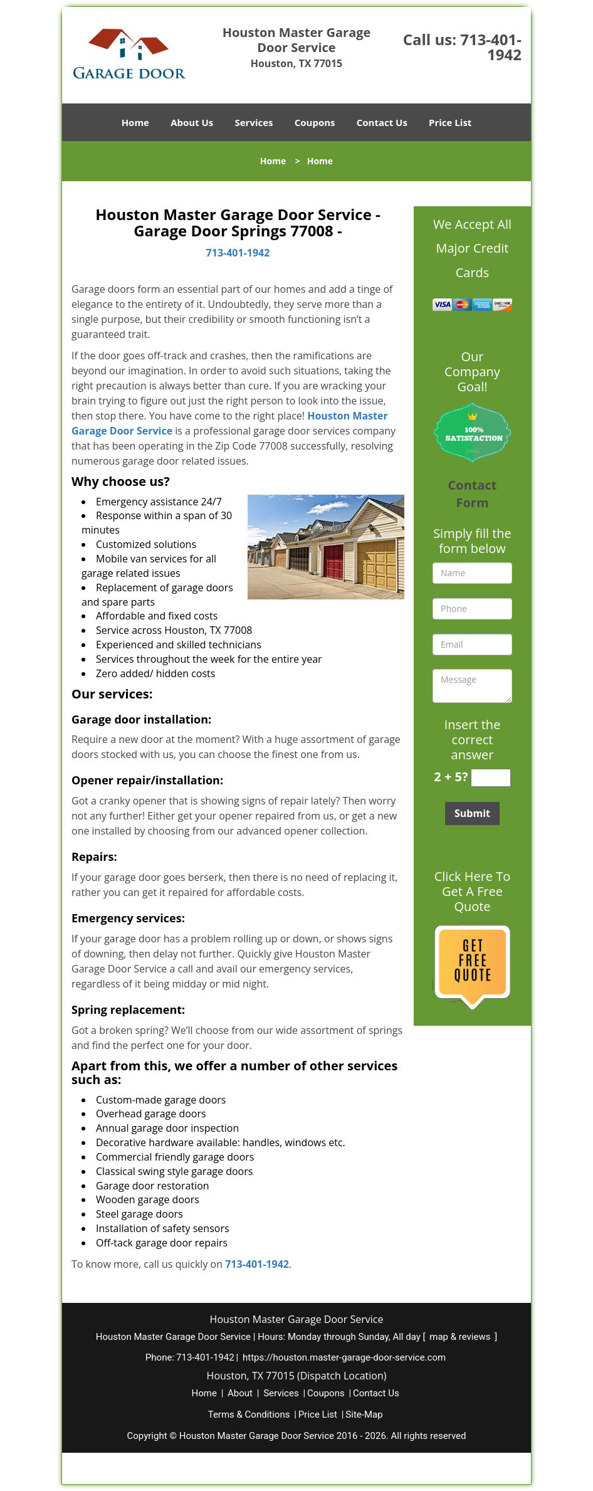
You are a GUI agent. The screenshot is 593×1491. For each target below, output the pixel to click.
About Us (192, 122)
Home (135, 122)
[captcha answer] (491, 778)
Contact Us (382, 122)
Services (254, 122)
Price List (450, 122)
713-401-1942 (491, 47)
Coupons (315, 122)
